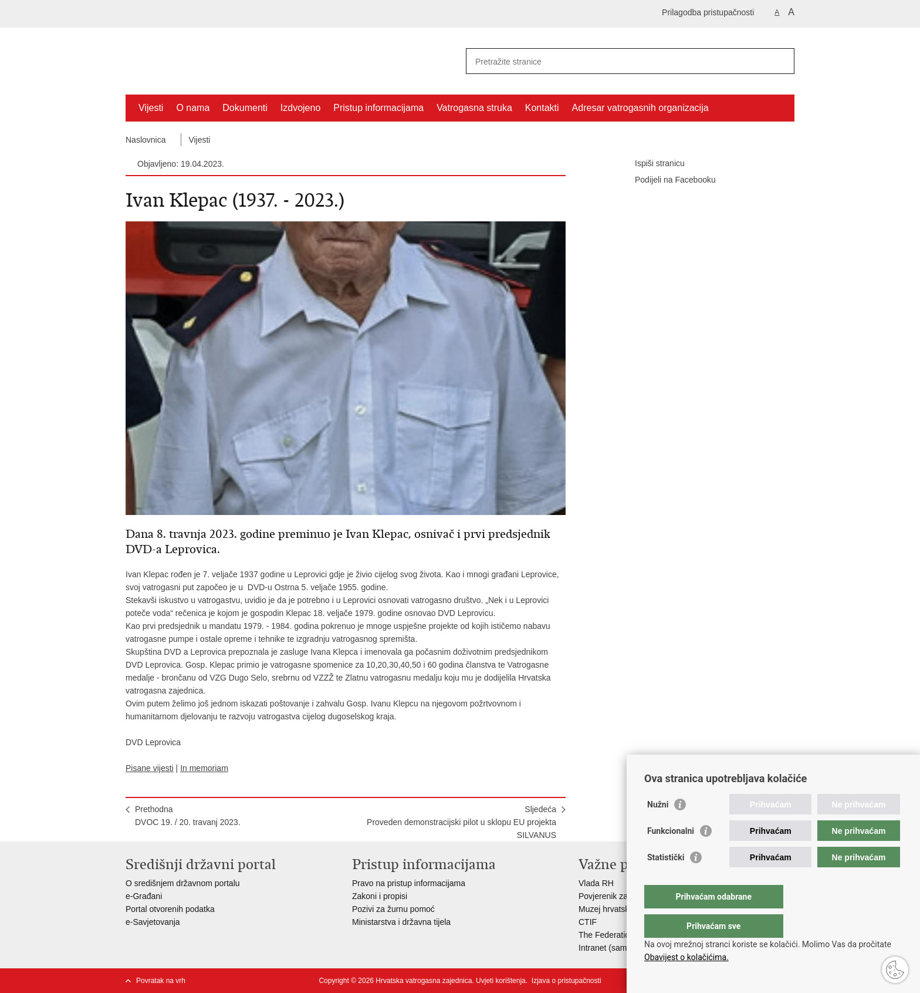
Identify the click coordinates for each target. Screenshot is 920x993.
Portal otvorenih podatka (170, 909)
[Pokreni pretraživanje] (781, 61)
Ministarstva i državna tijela (401, 922)
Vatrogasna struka (474, 108)
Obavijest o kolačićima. (686, 957)
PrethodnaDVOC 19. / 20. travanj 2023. (188, 816)
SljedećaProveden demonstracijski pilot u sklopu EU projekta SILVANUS (461, 822)
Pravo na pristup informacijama (408, 883)
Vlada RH (596, 883)
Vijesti (150, 108)
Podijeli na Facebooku (667, 180)
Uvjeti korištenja (501, 981)
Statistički (665, 881)
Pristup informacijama (378, 108)
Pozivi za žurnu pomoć (393, 909)
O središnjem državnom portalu (183, 883)
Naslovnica (145, 139)
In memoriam (204, 768)
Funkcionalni (670, 854)
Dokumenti (244, 108)
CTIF (588, 922)
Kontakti (542, 108)
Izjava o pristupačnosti (566, 981)
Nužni (657, 828)
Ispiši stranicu (651, 164)
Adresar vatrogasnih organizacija (640, 108)
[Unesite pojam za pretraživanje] (617, 61)
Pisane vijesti (150, 768)
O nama (192, 108)
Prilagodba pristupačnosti (708, 12)
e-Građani (144, 896)
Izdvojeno (300, 108)
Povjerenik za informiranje (626, 896)
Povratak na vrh (160, 981)
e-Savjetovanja (153, 922)
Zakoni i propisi (379, 896)
